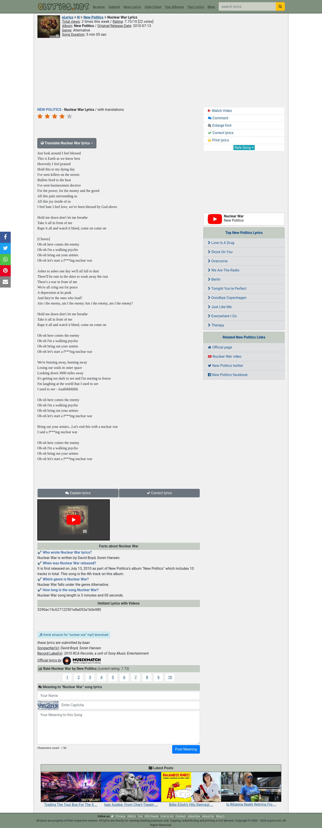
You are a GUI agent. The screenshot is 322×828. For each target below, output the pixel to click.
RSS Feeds (152, 816)
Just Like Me (219, 307)
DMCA (131, 816)
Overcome (217, 261)
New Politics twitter (225, 366)
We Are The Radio (223, 270)
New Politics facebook (228, 375)
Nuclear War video (224, 356)
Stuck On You (220, 252)
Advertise (194, 816)
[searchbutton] (280, 6)
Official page (220, 347)
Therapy (216, 325)
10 (170, 677)
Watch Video (220, 111)
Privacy (120, 816)
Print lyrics (218, 140)
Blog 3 (220, 816)
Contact (181, 816)
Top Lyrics (195, 7)
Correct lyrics (159, 493)
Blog (211, 7)
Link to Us (167, 816)
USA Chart (153, 7)
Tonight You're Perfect (227, 288)
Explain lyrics (78, 493)
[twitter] (112, 816)
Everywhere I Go (222, 316)
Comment (218, 118)
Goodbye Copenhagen (227, 298)
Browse (99, 7)
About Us (208, 816)
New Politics (93, 17)
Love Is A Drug (221, 243)
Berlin (214, 279)
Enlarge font (219, 125)
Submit (114, 7)
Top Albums (174, 7)
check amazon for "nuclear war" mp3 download (73, 635)
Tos (140, 816)
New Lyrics (132, 7)
